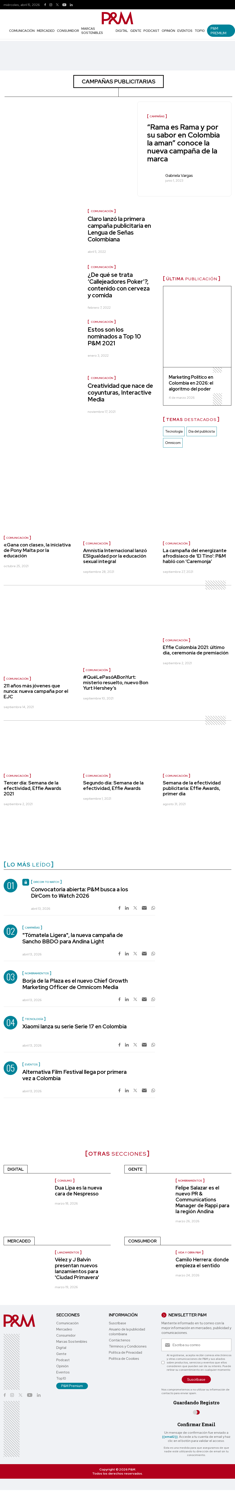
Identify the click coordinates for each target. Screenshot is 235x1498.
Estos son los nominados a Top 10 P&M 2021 (114, 336)
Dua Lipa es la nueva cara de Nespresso (78, 1191)
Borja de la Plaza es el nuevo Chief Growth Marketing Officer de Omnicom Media (75, 984)
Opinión (168, 31)
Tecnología (174, 431)
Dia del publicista (202, 431)
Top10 (200, 31)
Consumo (64, 1180)
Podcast (151, 31)
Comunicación (22, 31)
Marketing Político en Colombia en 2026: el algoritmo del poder (191, 383)
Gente (135, 31)
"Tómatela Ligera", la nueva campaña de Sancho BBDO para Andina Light (72, 938)
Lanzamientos (68, 1252)
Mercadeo (46, 31)
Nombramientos (190, 1180)
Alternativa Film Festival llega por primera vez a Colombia (74, 1075)
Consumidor (68, 31)
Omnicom (173, 443)
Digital (122, 31)
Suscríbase (117, 1323)
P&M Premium (218, 30)
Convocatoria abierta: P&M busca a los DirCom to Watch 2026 (79, 892)
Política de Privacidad (125, 1352)
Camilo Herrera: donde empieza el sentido (202, 1262)
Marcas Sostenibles (92, 31)
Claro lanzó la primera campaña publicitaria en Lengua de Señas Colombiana (119, 229)
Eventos (184, 31)
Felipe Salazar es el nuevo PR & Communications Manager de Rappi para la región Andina (202, 1200)
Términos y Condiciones (128, 1346)
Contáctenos (119, 1340)
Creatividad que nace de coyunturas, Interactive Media (120, 392)
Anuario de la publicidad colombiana (127, 1331)
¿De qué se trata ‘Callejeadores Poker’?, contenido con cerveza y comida (119, 285)
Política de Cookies (124, 1358)
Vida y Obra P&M (189, 1252)
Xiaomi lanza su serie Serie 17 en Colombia (74, 1026)
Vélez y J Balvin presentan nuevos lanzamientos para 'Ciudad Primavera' (77, 1268)
